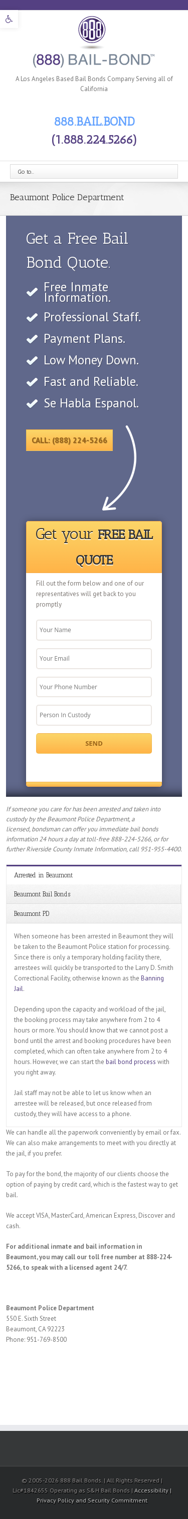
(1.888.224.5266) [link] (94, 139)
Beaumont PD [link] (31, 913)
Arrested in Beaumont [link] (43, 875)
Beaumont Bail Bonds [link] (42, 894)
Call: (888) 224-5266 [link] (69, 440)
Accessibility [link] (152, 1490)
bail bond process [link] (131, 1062)
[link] (9, 19)
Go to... (26, 171)
